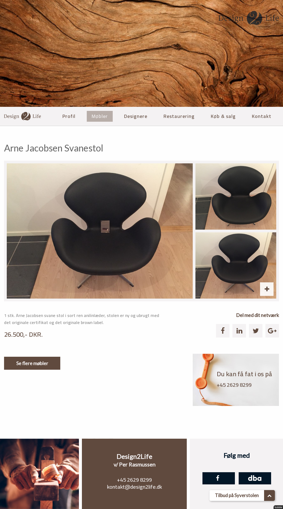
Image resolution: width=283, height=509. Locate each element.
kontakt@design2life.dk (134, 487)
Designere (135, 116)
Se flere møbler (32, 363)
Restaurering (179, 116)
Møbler (100, 116)
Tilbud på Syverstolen (245, 495)
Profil (68, 116)
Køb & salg (223, 116)
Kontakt (261, 116)
